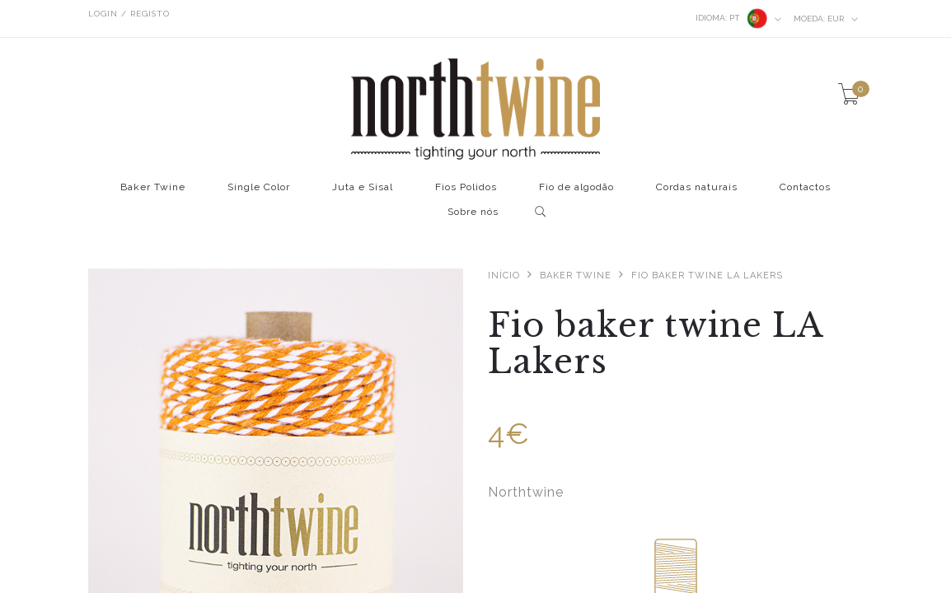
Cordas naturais (697, 187)
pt (739, 18)
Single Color (258, 187)
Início (504, 275)
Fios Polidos (466, 187)
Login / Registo (129, 13)
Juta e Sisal (362, 187)
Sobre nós (473, 212)
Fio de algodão (576, 187)
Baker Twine (152, 187)
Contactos (805, 187)
